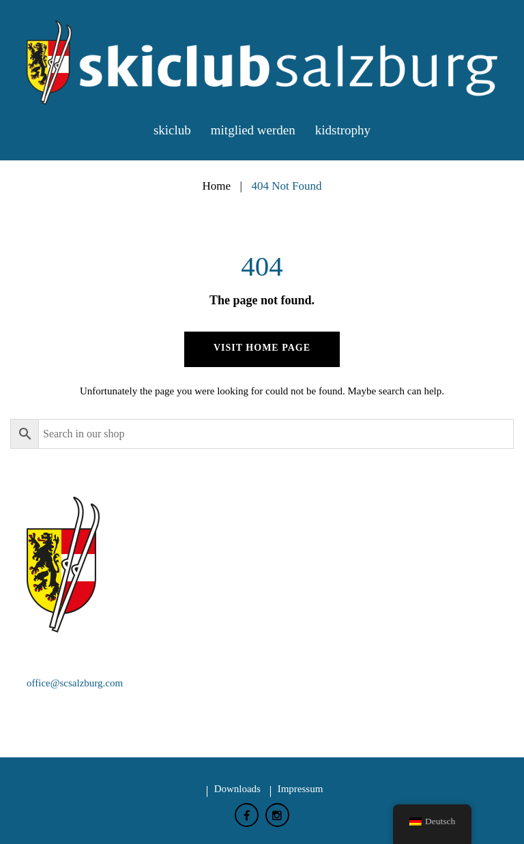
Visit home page (262, 348)
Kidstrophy (342, 129)
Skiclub (172, 129)
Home (216, 185)
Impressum (300, 788)
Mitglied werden (253, 129)
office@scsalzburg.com (75, 683)
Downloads (237, 788)
